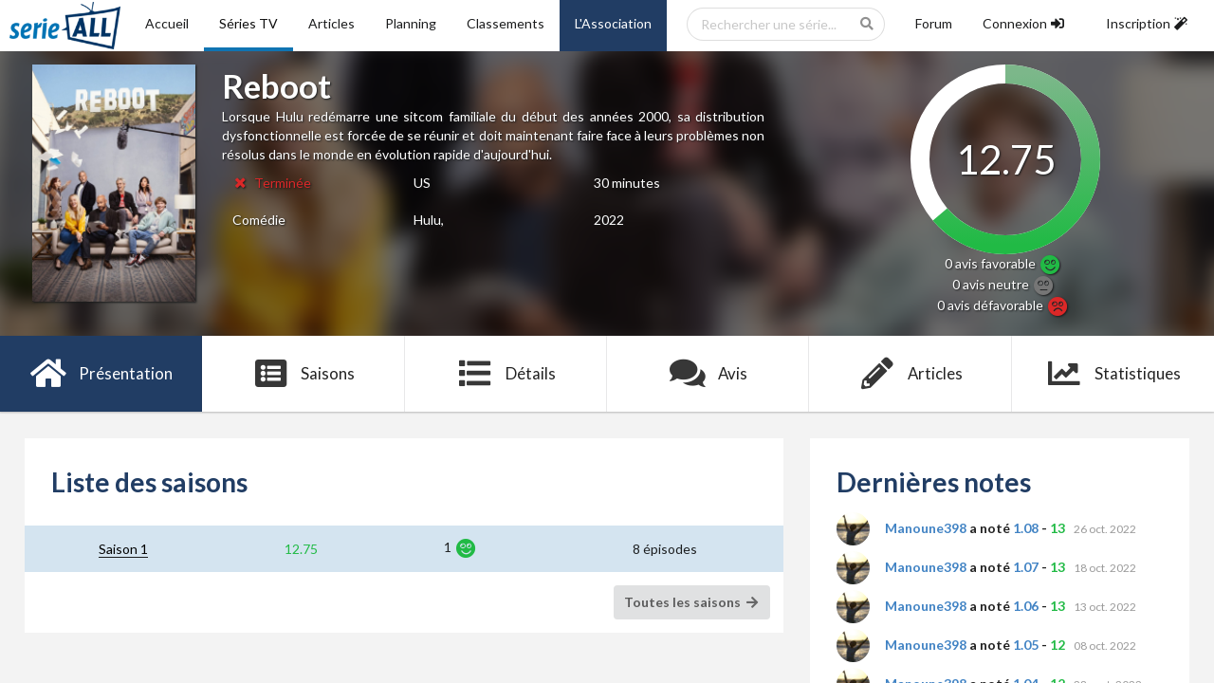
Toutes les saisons (692, 602)
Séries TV (248, 23)
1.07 (1026, 567)
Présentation (101, 374)
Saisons (304, 374)
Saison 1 (123, 549)
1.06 (1026, 606)
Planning (410, 23)
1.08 (1026, 528)
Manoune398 (925, 528)
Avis (708, 374)
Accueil (167, 23)
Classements (505, 23)
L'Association (613, 23)
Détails (506, 374)
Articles (331, 23)
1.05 (1026, 645)
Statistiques (1113, 374)
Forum (933, 23)
